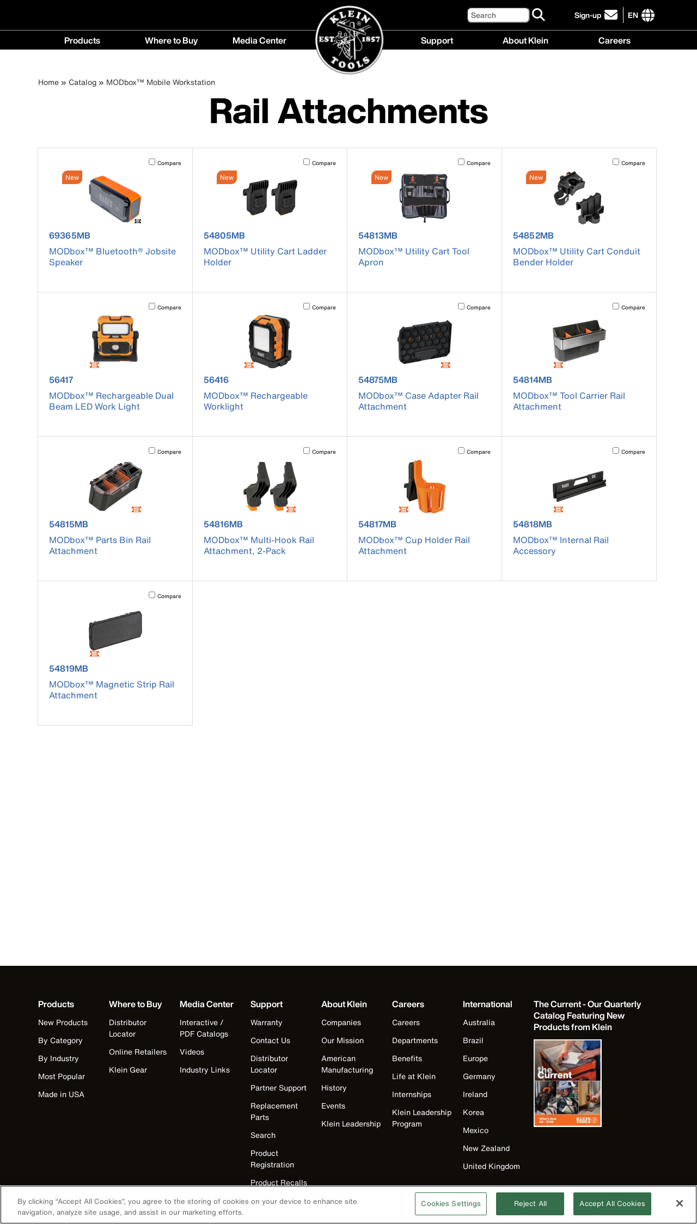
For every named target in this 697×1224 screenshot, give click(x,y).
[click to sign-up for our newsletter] (597, 15)
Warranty (266, 1022)
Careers (614, 39)
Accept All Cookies (612, 1210)
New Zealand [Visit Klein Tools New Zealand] (486, 1148)
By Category (60, 1040)
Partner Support (278, 1087)
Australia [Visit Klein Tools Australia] (479, 1022)
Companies (341, 1022)
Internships (411, 1094)
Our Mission (342, 1040)
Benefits (407, 1058)
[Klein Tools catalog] (588, 1015)
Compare (169, 163)
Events (333, 1105)
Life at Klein (414, 1076)
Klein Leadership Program (421, 1117)
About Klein (525, 39)
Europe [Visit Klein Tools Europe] (475, 1058)
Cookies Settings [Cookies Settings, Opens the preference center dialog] (451, 1210)
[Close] (680, 1209)
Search (263, 1135)
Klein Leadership (351, 1123)
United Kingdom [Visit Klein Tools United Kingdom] (491, 1166)
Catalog (82, 82)
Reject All (530, 1210)
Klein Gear (128, 1069)
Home (48, 82)
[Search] (498, 15)
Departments (415, 1040)
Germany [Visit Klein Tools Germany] (479, 1076)
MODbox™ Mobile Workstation (160, 82)
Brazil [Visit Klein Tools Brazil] (473, 1040)
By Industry (58, 1058)
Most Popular (61, 1076)
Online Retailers (138, 1051)
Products (82, 39)
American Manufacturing (347, 1063)
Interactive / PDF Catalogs (204, 1027)
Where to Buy (171, 39)
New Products (63, 1022)
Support (437, 39)
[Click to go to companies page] (633, 15)
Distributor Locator (127, 1027)
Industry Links (205, 1069)
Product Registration (272, 1158)
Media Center (259, 39)
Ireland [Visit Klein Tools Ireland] (475, 1094)
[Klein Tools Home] (349, 40)
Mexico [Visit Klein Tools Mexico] (475, 1130)
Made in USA (61, 1094)
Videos (192, 1051)
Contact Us (270, 1040)
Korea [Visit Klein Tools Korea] (473, 1112)
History (334, 1087)
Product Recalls (278, 1182)
